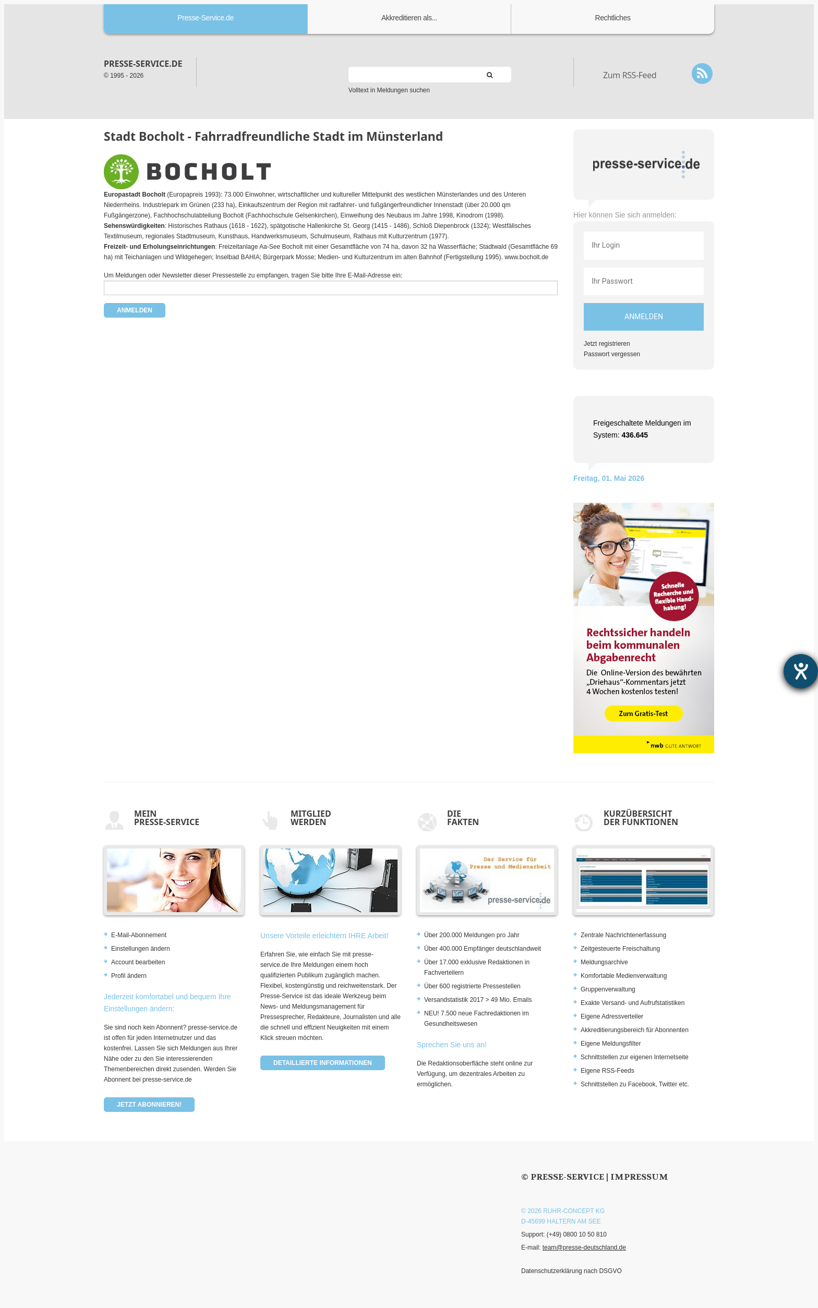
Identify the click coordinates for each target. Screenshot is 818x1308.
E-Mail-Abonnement (138, 935)
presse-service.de (143, 63)
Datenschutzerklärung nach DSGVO (571, 1271)
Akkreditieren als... (409, 18)
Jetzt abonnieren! (149, 1104)
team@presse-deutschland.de (584, 1247)
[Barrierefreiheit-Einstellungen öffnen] (801, 671)
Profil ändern (129, 975)
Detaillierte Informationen (322, 1063)
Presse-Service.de (205, 18)
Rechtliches (613, 18)
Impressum (639, 1176)
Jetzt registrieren (607, 343)
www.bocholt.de (526, 257)
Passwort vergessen (612, 354)
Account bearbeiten (138, 962)
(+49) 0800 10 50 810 (577, 1234)
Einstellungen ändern (140, 948)
